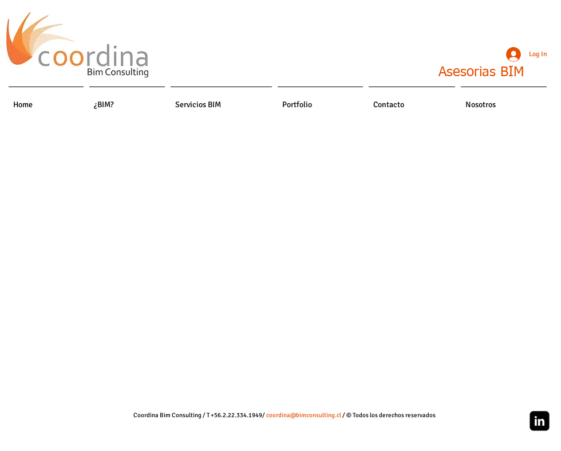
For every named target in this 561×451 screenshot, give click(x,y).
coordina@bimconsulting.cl (303, 415)
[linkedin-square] (540, 421)
